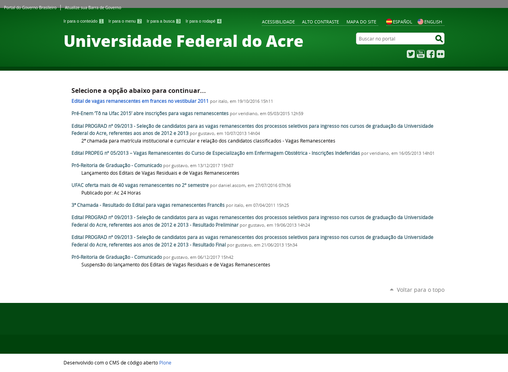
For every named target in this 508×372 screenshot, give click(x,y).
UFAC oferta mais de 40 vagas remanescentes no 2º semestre (140, 185)
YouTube (421, 54)
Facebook (431, 54)
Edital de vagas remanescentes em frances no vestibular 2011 (140, 101)
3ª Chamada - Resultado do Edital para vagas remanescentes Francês (148, 205)
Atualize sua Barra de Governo (93, 7)
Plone (165, 362)
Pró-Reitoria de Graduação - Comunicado (116, 165)
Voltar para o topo (420, 289)
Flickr (440, 54)
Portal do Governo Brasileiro (30, 7)
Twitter (411, 54)
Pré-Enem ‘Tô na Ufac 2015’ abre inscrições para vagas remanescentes (150, 113)
